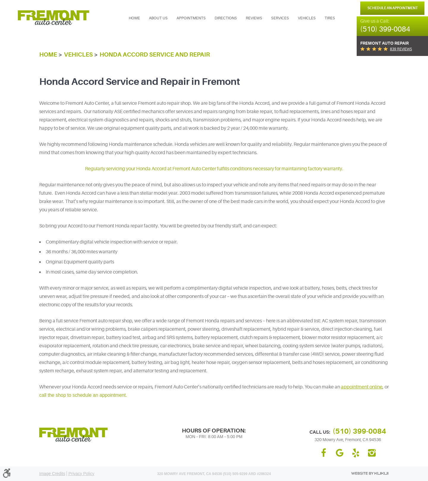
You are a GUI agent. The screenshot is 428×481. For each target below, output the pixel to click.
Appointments (191, 18)
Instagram (372, 453)
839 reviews (401, 49)
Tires (330, 18)
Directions (226, 18)
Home (134, 18)
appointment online (362, 387)
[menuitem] (134, 18)
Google (340, 453)
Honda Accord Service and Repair (155, 54)
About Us (158, 18)
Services (280, 18)
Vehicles (307, 18)
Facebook (324, 453)
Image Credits (52, 473)
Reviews (254, 18)
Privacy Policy (81, 473)
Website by (370, 473)
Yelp (356, 453)
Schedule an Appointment (392, 8)
